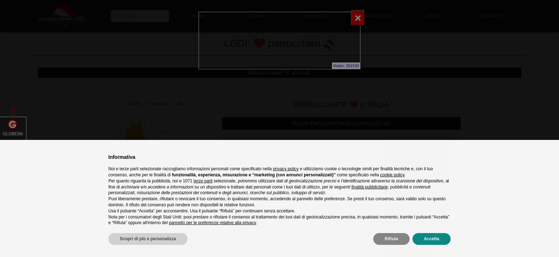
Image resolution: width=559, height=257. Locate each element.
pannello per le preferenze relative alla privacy (212, 233)
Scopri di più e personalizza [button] (148, 249)
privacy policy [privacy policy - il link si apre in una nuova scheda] (286, 179)
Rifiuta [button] (391, 249)
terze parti (203, 192)
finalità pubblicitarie (370, 198)
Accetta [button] (431, 249)
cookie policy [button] (392, 185)
